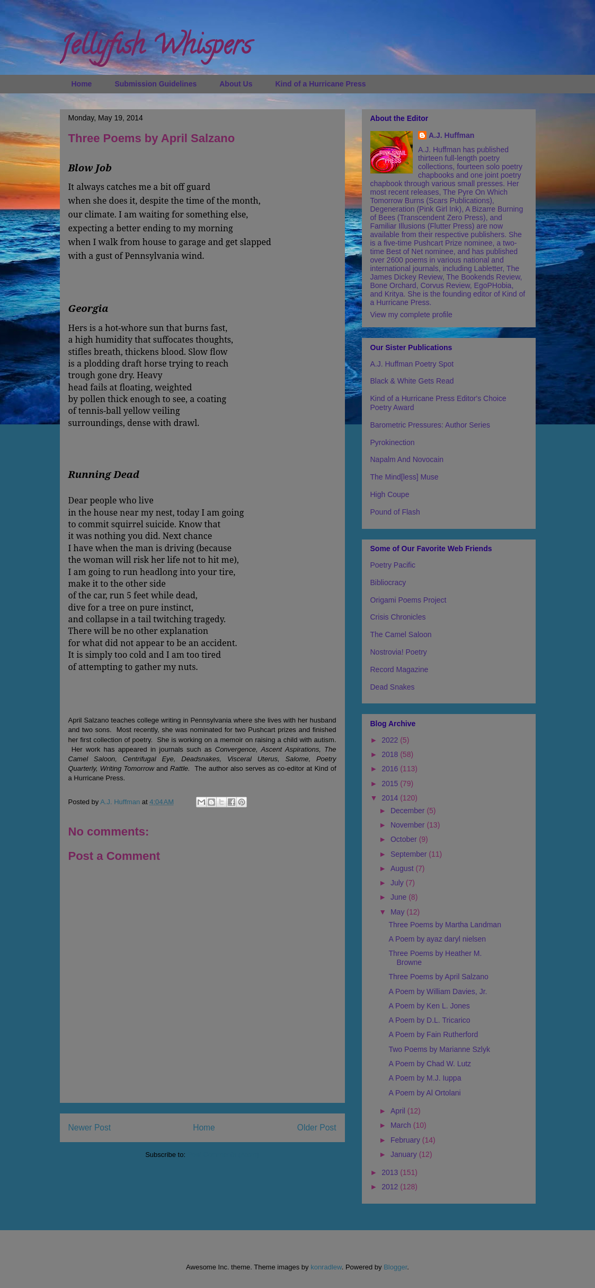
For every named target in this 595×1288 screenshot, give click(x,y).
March (401, 1125)
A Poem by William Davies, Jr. (437, 991)
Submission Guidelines (155, 84)
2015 (390, 783)
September (409, 854)
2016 (390, 768)
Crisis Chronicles (398, 617)
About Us (235, 84)
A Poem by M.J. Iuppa (424, 1078)
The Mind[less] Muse (404, 477)
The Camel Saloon (401, 634)
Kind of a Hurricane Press (320, 84)
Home (82, 84)
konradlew (326, 1267)
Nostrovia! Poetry (398, 652)
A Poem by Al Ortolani (424, 1093)
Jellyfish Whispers (155, 48)
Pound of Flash (395, 512)
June (399, 897)
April (398, 1111)
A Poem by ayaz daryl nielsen (437, 939)
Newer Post (89, 1127)
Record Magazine (399, 669)
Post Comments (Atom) (223, 1155)
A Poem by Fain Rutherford (433, 1034)
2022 (390, 740)
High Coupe (390, 494)
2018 (390, 754)
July (398, 882)
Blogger (395, 1267)
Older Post (316, 1127)
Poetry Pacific (393, 565)
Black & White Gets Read (412, 381)
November (408, 825)
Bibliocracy (388, 582)
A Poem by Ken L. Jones (428, 1006)
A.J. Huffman (451, 135)
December (408, 810)
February (406, 1140)
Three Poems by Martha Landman (444, 924)
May (398, 912)
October (404, 839)
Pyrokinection (392, 442)
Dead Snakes (392, 687)
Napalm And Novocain (407, 459)
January (404, 1154)
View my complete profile (411, 314)
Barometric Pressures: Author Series (430, 425)
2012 (390, 1186)
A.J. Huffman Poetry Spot (412, 364)
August (402, 868)
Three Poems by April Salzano (438, 976)
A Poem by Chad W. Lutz (429, 1063)
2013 (390, 1172)
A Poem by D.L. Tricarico (429, 1020)
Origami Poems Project (408, 600)
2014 (390, 798)
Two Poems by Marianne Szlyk (439, 1049)
